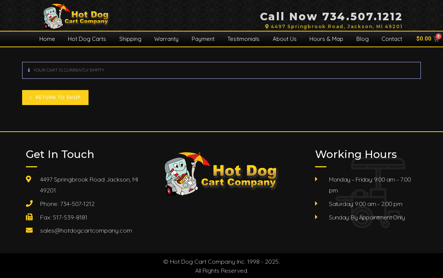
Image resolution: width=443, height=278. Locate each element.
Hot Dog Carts (87, 38)
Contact (391, 38)
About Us (285, 38)
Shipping (130, 38)
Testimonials (243, 38)
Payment (203, 38)
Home (47, 38)
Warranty (166, 38)
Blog (362, 38)
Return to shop (57, 97)
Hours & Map (326, 38)
